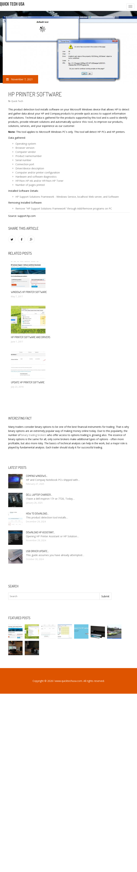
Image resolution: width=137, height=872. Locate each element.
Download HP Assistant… (40, 532)
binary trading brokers (33, 435)
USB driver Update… (37, 551)
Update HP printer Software (28, 382)
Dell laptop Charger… (39, 494)
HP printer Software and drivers (30, 337)
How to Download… (37, 513)
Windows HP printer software (29, 292)
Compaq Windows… (36, 476)
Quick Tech (17, 101)
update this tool (82, 121)
